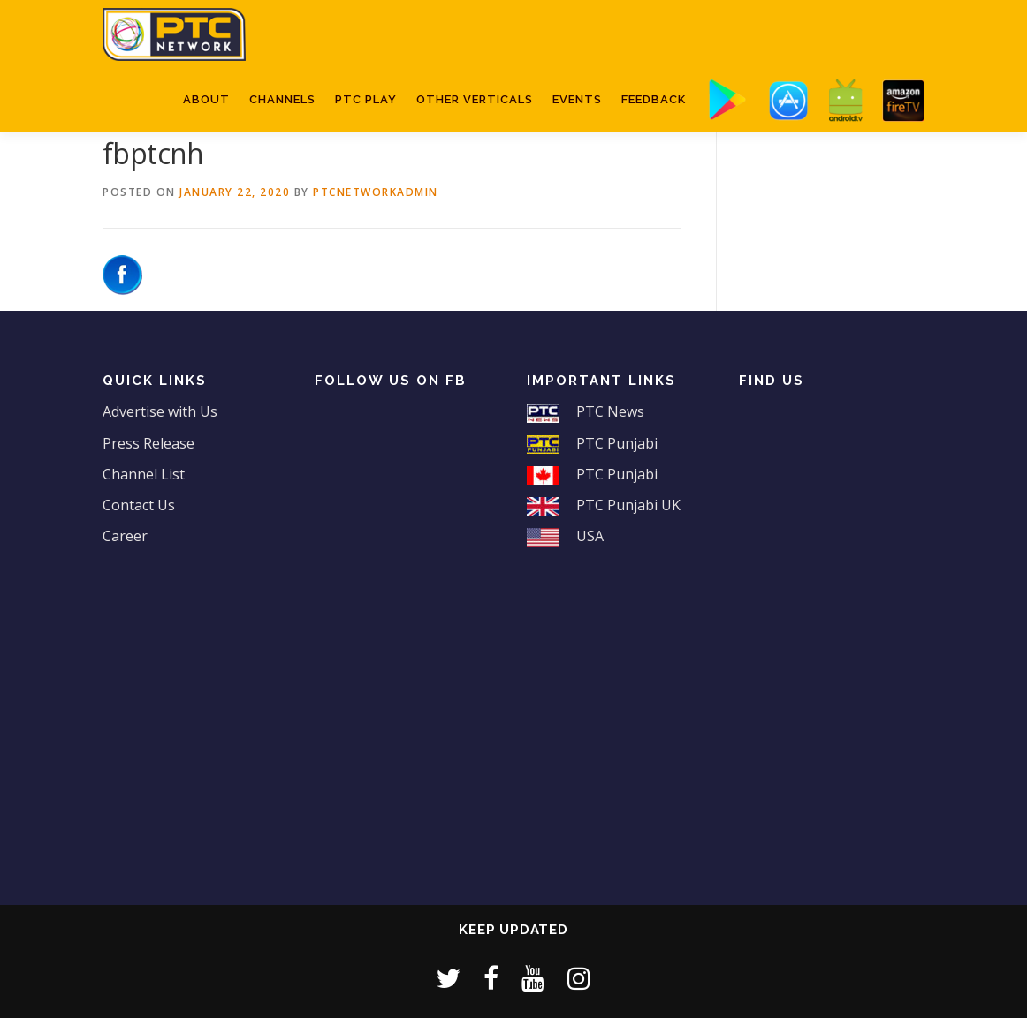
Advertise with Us (160, 411)
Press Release (148, 443)
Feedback (653, 99)
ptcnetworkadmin (375, 192)
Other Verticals (474, 99)
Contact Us (139, 505)
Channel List (144, 474)
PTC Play (366, 99)
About (206, 99)
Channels (282, 99)
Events (577, 99)
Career (125, 536)
